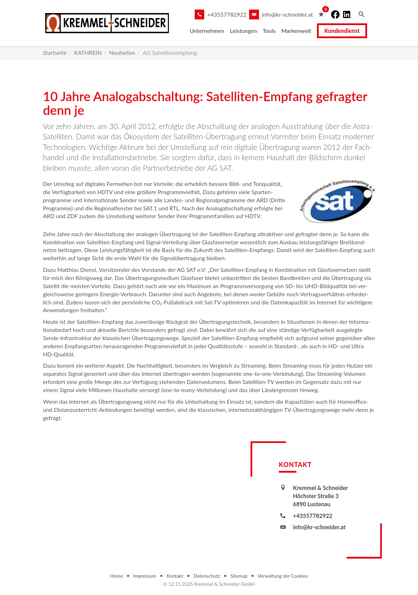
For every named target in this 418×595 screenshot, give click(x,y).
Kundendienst (347, 30)
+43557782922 (231, 14)
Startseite (55, 52)
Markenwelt (301, 30)
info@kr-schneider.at (292, 14)
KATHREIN (88, 52)
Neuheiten (122, 52)
